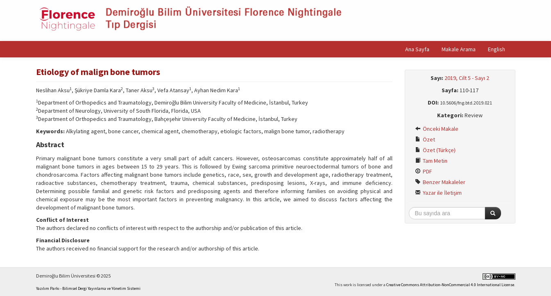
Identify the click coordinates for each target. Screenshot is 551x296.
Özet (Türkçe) (435, 150)
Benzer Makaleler (440, 182)
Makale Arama (459, 49)
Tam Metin (431, 160)
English (496, 49)
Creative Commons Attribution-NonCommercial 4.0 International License (450, 284)
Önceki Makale (436, 128)
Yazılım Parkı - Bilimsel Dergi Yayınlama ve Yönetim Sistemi (88, 288)
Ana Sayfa (417, 49)
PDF (423, 171)
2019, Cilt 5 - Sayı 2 (466, 78)
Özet (425, 139)
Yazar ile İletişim (438, 192)
